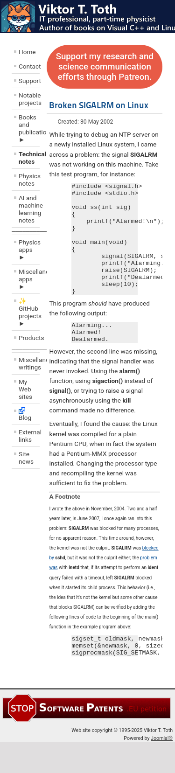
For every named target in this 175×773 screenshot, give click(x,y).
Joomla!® (162, 769)
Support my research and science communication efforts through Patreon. (105, 66)
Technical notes (29, 157)
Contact (29, 66)
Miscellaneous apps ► (29, 279)
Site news (26, 457)
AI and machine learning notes (29, 209)
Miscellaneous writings (29, 363)
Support (29, 80)
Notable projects (29, 98)
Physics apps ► (29, 249)
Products (29, 337)
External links (29, 435)
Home (27, 52)
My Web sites (25, 389)
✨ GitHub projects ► (29, 312)
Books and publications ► (29, 128)
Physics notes (29, 179)
